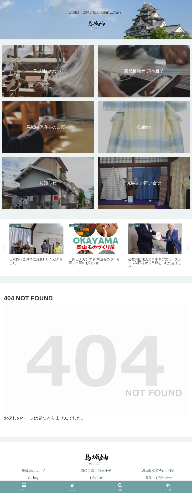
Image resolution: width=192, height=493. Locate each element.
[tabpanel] (36, 246)
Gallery (33, 478)
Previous (3, 247)
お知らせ (96, 478)
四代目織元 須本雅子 (96, 470)
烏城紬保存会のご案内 (159, 470)
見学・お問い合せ (158, 478)
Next (188, 247)
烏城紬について (33, 470)
